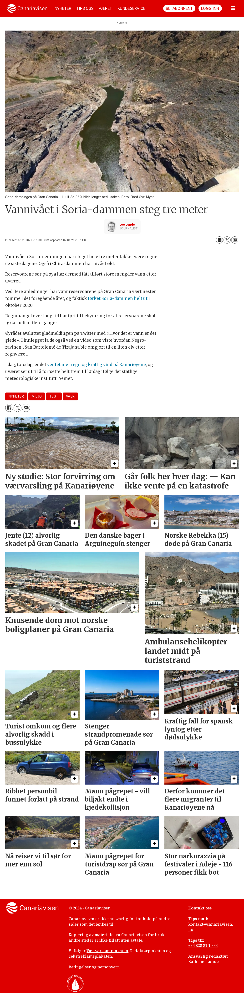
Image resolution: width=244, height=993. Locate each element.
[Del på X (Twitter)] (227, 240)
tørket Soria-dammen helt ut (117, 298)
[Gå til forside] (27, 8)
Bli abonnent (179, 8)
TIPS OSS (84, 8)
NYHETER (63, 8)
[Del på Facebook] (219, 240)
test (53, 396)
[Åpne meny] (233, 8)
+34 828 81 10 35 (203, 945)
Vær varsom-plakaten (107, 950)
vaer (70, 396)
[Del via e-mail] (234, 240)
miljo (37, 396)
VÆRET (105, 8)
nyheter (16, 396)
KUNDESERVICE (131, 8)
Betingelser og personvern (94, 967)
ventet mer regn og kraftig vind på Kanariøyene (96, 364)
